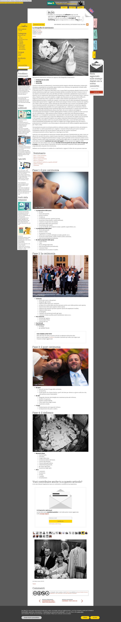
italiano (19, 55)
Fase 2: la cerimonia (38, 157)
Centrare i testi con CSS (69, 601)
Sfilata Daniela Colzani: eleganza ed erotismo (24, 87)
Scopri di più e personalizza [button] (31, 617)
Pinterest (51, 337)
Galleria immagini (38, 163)
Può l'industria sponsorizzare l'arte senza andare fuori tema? (23, 184)
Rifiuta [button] (85, 617)
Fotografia (21, 42)
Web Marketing (22, 49)
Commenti (36, 165)
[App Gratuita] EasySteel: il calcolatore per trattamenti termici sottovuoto (24, 147)
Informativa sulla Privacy (95, 94)
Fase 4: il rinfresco (38, 160)
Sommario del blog (39, 24)
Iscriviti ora (96, 92)
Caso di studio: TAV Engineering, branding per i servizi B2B (24, 172)
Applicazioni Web (22, 35)
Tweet (34, 36)
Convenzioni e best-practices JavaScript (48, 601)
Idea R (68, 592)
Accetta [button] (95, 617)
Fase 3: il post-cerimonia (40, 159)
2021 (19, 61)
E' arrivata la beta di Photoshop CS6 (23, 97)
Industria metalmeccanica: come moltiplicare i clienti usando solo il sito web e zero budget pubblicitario (24, 239)
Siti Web (20, 38)
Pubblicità (21, 43)
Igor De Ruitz (38, 30)
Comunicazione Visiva (23, 39)
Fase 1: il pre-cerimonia (39, 155)
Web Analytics (22, 47)
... (18, 62)
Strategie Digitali (21, 45)
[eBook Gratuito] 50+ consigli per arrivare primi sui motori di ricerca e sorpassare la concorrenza (24, 214)
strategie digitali (44, 513)
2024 (19, 60)
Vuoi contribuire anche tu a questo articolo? (45, 162)
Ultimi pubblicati (22, 29)
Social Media (21, 46)
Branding (21, 41)
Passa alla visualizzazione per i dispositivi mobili (11, 3)
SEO (20, 36)
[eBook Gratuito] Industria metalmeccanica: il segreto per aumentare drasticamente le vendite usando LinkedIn (24, 123)
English (19, 54)
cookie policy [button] (80, 612)
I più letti (20, 30)
